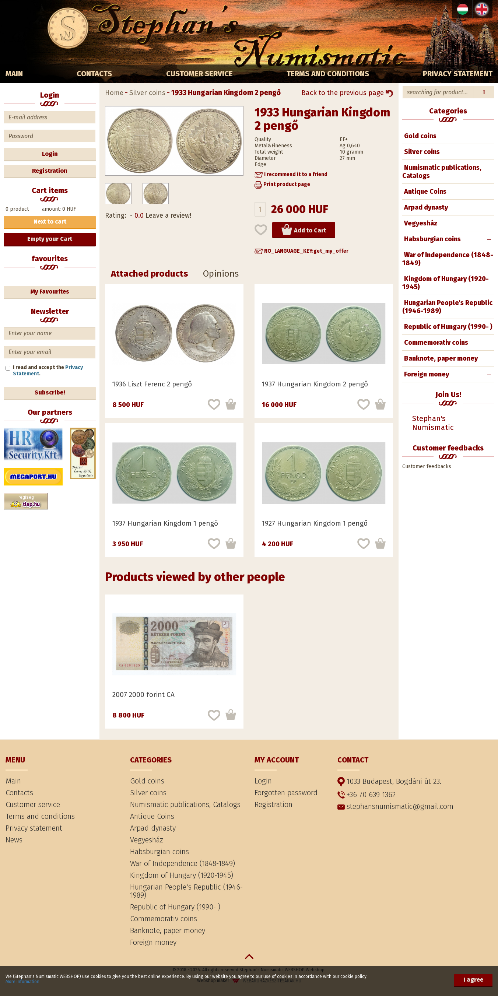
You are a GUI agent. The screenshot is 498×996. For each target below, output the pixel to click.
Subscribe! (50, 392)
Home (114, 92)
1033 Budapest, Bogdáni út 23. (389, 781)
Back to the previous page (347, 92)
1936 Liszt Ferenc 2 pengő (152, 384)
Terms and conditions (328, 73)
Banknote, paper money (441, 358)
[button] (291, 174)
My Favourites (50, 291)
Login (50, 153)
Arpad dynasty (426, 207)
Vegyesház (421, 223)
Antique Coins (425, 191)
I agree (473, 979)
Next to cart (50, 221)
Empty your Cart (49, 238)
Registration (49, 170)
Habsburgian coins (432, 239)
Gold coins (420, 136)
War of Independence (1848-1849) (447, 259)
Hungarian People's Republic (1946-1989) (447, 307)
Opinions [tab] (221, 274)
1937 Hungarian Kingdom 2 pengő (315, 384)
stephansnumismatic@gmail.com (395, 806)
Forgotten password (286, 792)
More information (22, 981)
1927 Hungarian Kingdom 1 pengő (315, 523)
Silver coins (422, 152)
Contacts (94, 73)
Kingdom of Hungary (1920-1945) (445, 283)
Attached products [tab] (149, 274)
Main (14, 73)
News (14, 839)
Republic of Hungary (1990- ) (448, 327)
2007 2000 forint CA (143, 694)
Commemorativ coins (436, 343)
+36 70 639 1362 (366, 794)
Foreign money (426, 374)
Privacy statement (457, 73)
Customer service (199, 73)
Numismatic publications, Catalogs (441, 172)
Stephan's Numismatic (432, 423)
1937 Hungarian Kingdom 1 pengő (165, 523)
